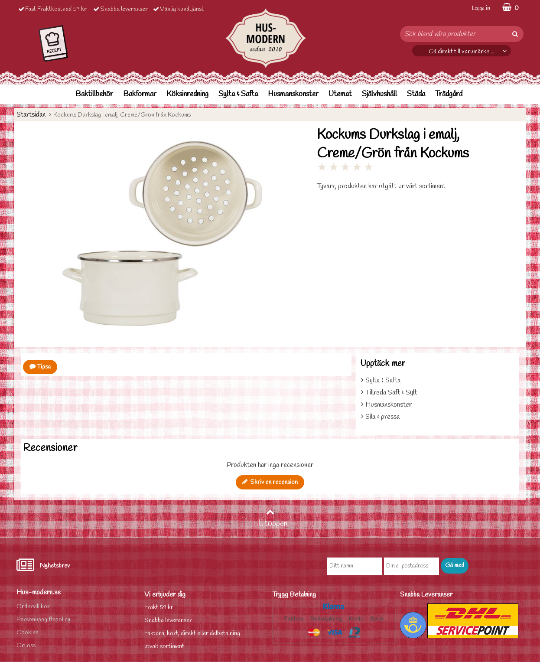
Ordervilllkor (33, 607)
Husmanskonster (293, 94)
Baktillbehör (94, 94)
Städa (416, 94)
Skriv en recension (270, 482)
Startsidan (31, 114)
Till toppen (270, 518)
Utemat (340, 94)
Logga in (481, 8)
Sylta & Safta (238, 94)
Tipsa (40, 367)
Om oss (26, 646)
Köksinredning (187, 94)
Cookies (27, 633)
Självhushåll (379, 94)
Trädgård (448, 94)
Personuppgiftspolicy (43, 620)
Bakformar (139, 94)
